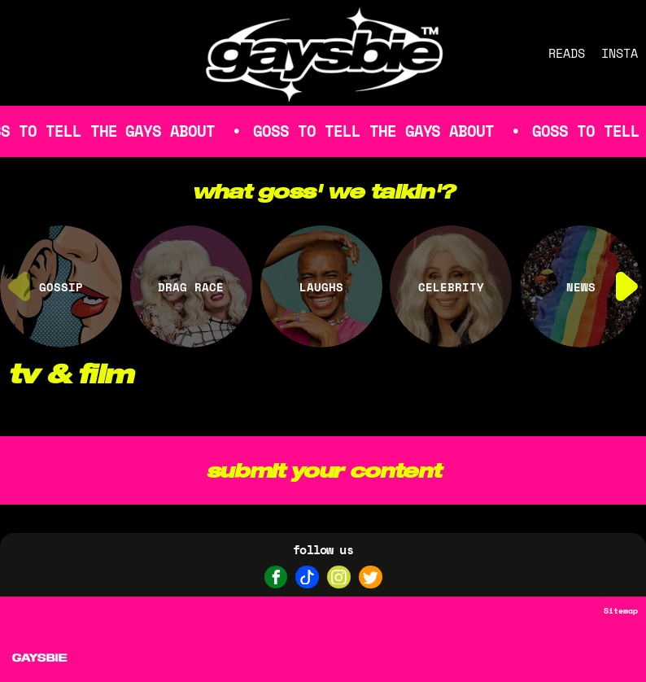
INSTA (619, 53)
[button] (627, 286)
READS (566, 53)
